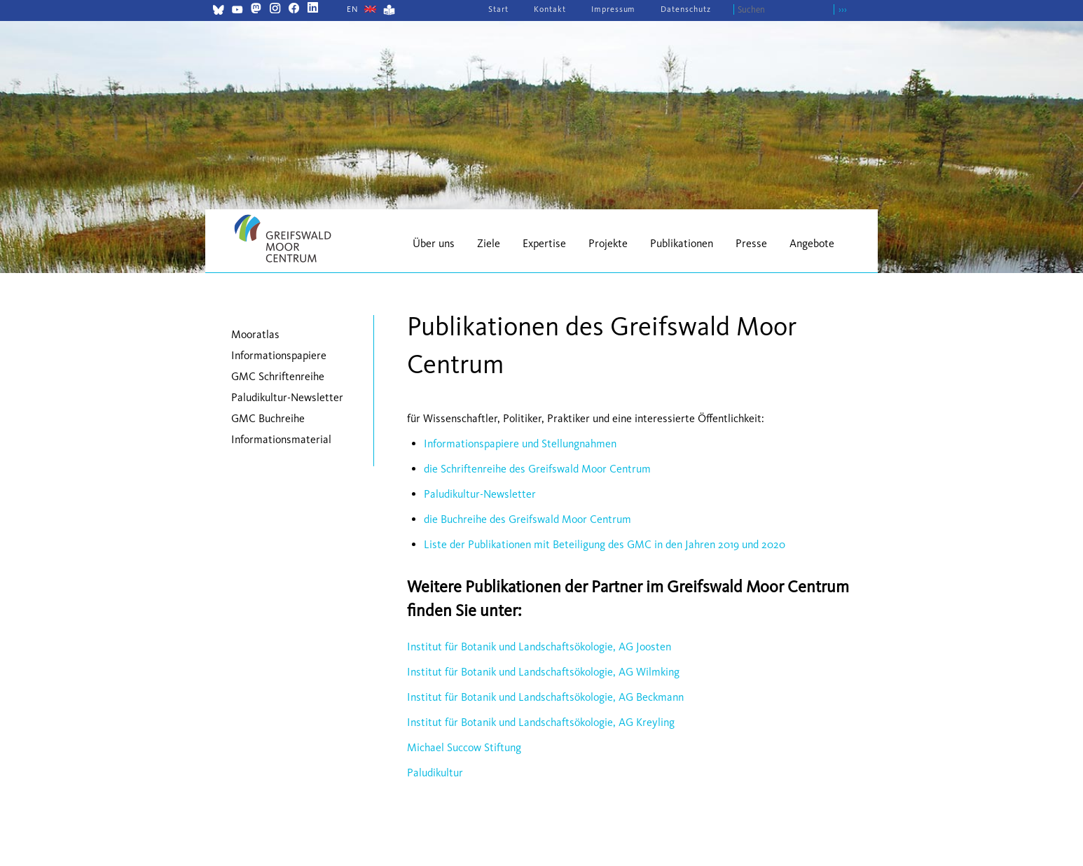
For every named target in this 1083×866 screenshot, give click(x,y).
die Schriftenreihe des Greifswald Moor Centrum (537, 468)
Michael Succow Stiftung (464, 747)
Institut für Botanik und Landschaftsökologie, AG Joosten (539, 646)
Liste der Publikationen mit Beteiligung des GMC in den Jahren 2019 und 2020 (604, 544)
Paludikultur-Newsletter (480, 494)
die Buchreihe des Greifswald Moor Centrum (527, 519)
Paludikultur (435, 772)
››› (843, 9)
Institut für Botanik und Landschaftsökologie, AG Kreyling (541, 722)
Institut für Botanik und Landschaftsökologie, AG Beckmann (545, 697)
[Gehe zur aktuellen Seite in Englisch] (353, 9)
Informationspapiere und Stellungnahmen (520, 443)
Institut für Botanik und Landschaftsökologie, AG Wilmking (543, 671)
